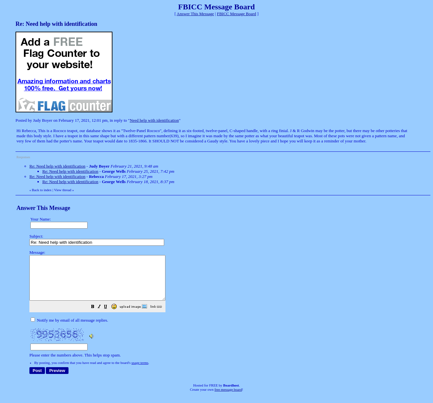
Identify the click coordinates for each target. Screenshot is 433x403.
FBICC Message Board (236, 13)
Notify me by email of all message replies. (69, 328)
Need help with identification (154, 120)
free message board (228, 398)
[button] (108, 316)
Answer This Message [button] (195, 13)
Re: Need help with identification (57, 166)
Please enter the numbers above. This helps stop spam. (227, 308)
